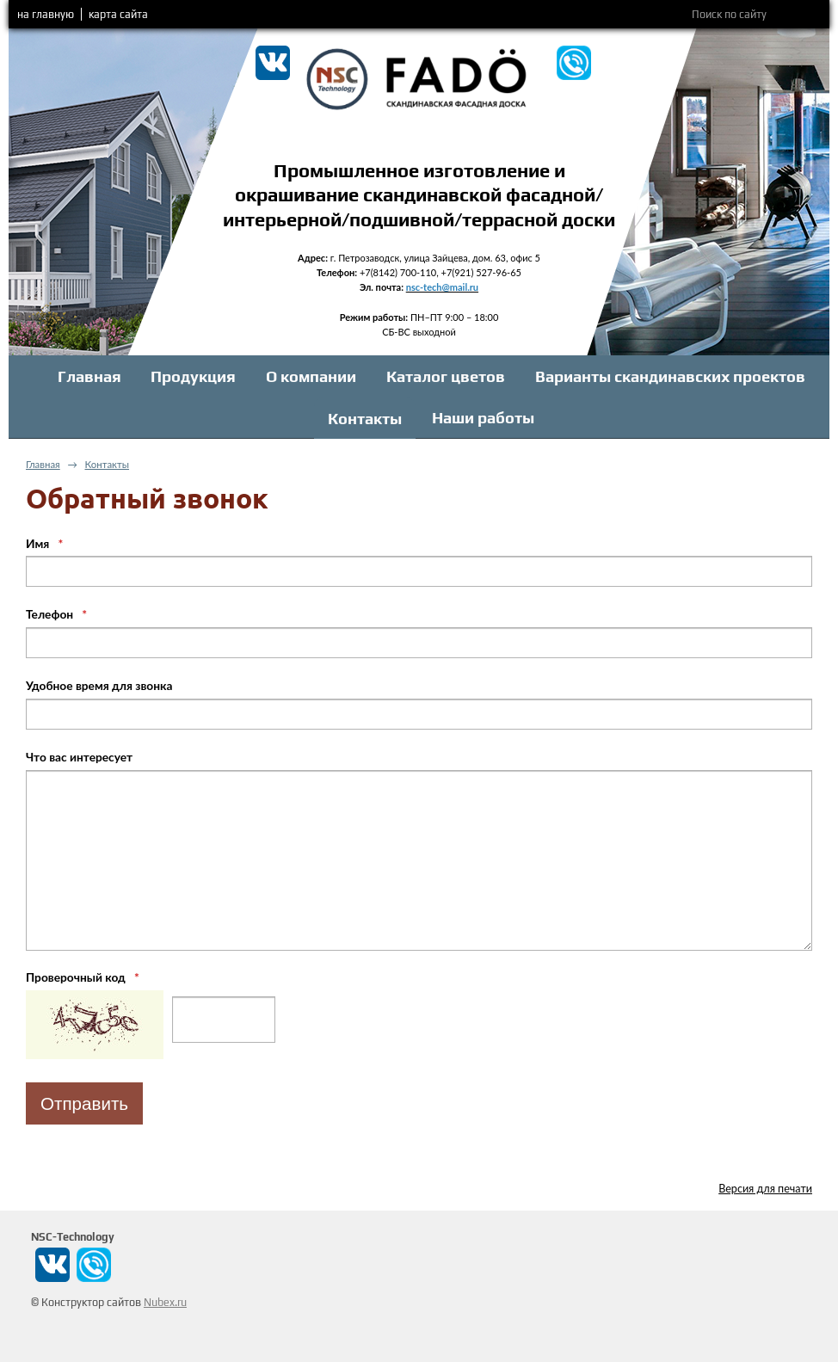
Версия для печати (765, 1188)
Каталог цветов (445, 376)
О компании (311, 376)
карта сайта (118, 14)
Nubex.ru (165, 1302)
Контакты (365, 419)
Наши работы (483, 418)
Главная (89, 376)
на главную (45, 14)
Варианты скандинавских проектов (670, 376)
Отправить (84, 1103)
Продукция (193, 376)
